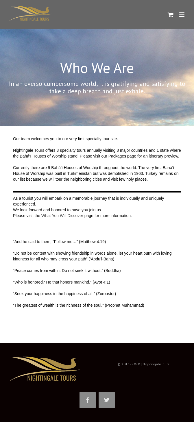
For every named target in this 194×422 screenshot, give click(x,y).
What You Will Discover (62, 215)
